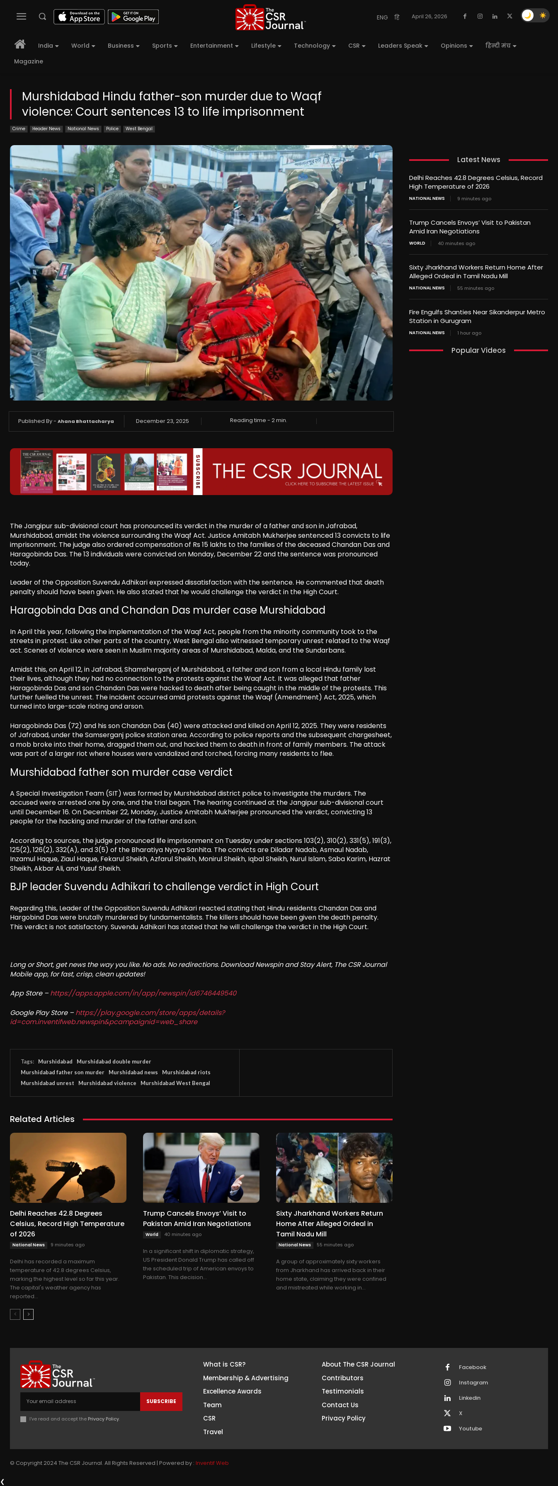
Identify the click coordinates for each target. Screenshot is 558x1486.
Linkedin (469, 1398)
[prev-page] (15, 1314)
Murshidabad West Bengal (175, 1083)
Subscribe (161, 1401)
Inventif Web (212, 1463)
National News (83, 129)
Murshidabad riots (186, 1072)
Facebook (472, 1367)
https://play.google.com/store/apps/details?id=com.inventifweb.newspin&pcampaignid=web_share (117, 1017)
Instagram (473, 1382)
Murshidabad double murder (114, 1061)
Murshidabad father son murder (62, 1072)
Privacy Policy (103, 1419)
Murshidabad (55, 1061)
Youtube (470, 1429)
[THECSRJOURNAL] (271, 17)
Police (112, 129)
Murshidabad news (133, 1072)
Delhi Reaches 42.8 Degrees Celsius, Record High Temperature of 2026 (67, 1224)
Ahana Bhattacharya (86, 421)
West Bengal (139, 129)
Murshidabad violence (107, 1083)
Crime (19, 129)
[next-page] (28, 1314)
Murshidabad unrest (47, 1083)
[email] (80, 1401)
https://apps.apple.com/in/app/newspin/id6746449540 (143, 993)
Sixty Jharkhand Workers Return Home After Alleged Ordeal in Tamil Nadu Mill (329, 1224)
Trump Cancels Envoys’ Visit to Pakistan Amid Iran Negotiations (470, 227)
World (152, 1234)
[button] (42, 16)
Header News (46, 129)
